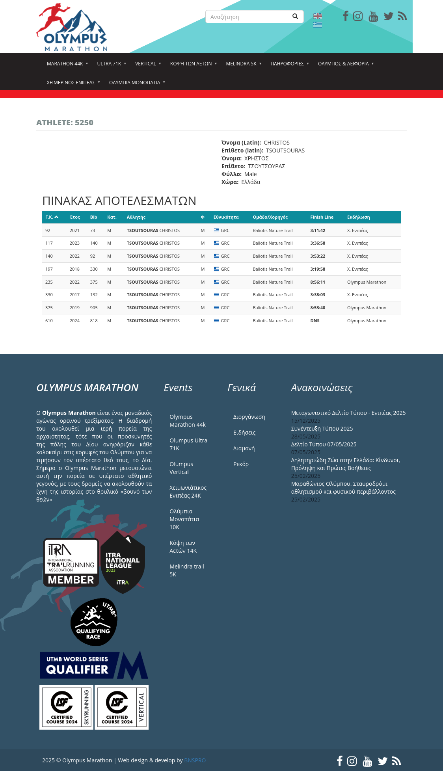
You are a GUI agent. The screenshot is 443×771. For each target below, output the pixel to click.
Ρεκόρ (241, 464)
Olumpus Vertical (181, 468)
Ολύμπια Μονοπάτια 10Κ (184, 519)
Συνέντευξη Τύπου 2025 (322, 428)
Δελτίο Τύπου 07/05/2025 (324, 444)
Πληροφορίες (288, 66)
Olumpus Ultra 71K (188, 444)
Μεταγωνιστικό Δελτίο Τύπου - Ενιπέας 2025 (348, 412)
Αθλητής (136, 217)
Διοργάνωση (249, 416)
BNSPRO (195, 760)
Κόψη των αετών (192, 66)
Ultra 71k (110, 66)
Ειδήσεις (244, 432)
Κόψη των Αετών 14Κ (183, 546)
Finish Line (322, 217)
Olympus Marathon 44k (187, 420)
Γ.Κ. (52, 217)
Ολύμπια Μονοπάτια (135, 85)
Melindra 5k (242, 66)
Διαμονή (244, 448)
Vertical (146, 66)
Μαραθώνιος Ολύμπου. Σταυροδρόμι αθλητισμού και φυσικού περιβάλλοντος (343, 487)
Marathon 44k (66, 66)
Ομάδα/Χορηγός (270, 217)
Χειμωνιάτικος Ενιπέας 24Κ (188, 491)
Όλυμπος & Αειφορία (344, 66)
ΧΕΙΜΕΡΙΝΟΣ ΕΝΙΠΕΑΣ (72, 85)
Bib (93, 217)
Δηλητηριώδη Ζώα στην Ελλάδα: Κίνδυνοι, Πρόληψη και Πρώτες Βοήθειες (345, 464)
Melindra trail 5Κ (186, 570)
